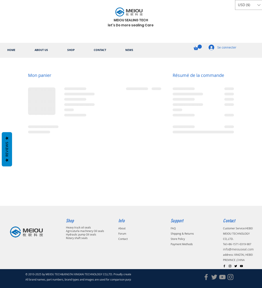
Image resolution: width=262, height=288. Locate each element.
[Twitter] (214, 277)
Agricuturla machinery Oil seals (85, 231)
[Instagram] (230, 277)
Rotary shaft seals (77, 238)
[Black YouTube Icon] (241, 266)
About (122, 228)
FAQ (173, 228)
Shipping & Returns (182, 233)
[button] (198, 47)
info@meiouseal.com (238, 249)
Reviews (6, 149)
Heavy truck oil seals (78, 227)
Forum (122, 233)
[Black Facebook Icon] (224, 266)
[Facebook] (206, 277)
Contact (123, 239)
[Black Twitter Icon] (235, 266)
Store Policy (178, 239)
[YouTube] (222, 277)
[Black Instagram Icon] (230, 266)
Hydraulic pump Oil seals (81, 234)
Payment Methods (182, 244)
